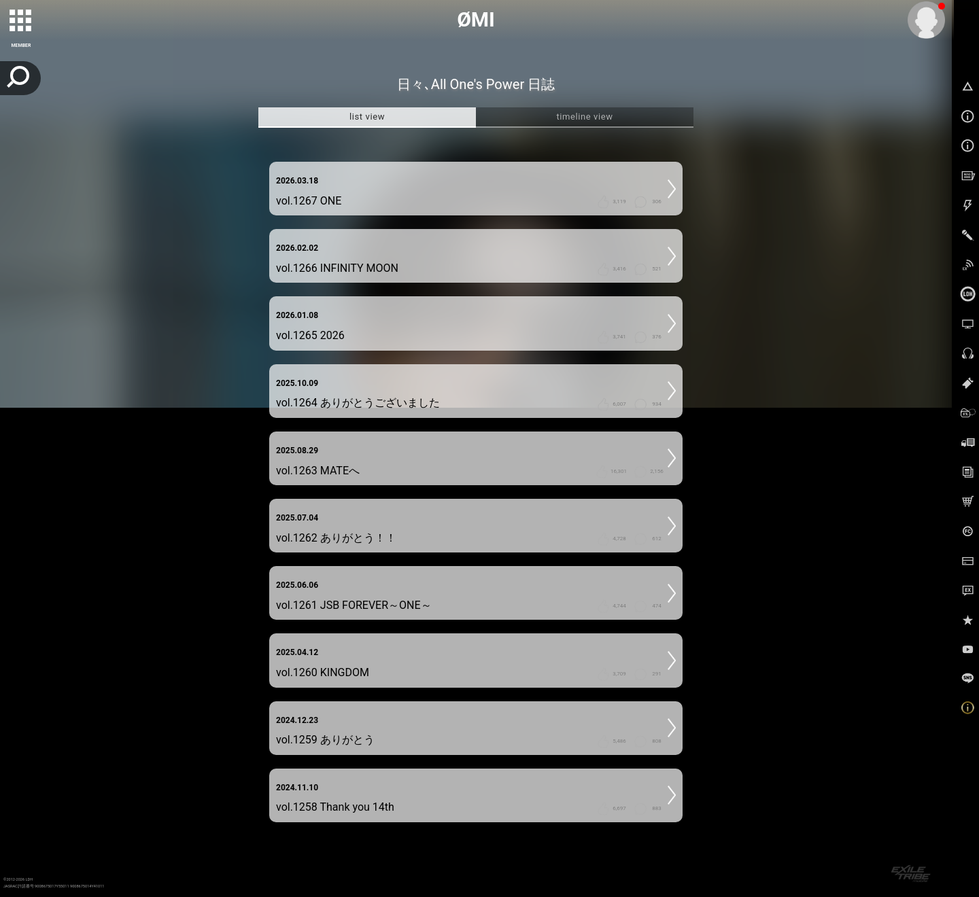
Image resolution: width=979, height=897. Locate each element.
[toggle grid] (21, 21)
